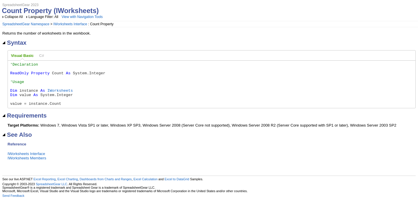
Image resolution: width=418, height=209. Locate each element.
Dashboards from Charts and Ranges (105, 188)
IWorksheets (60, 96)
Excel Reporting (44, 188)
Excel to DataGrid (177, 188)
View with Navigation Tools (82, 17)
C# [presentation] (41, 55)
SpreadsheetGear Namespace (25, 24)
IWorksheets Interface (70, 24)
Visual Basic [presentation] (22, 55)
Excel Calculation (146, 188)
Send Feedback (13, 204)
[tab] (22, 55)
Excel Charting (67, 188)
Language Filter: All (43, 17)
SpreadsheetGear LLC (51, 192)
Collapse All (14, 17)
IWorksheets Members (27, 167)
